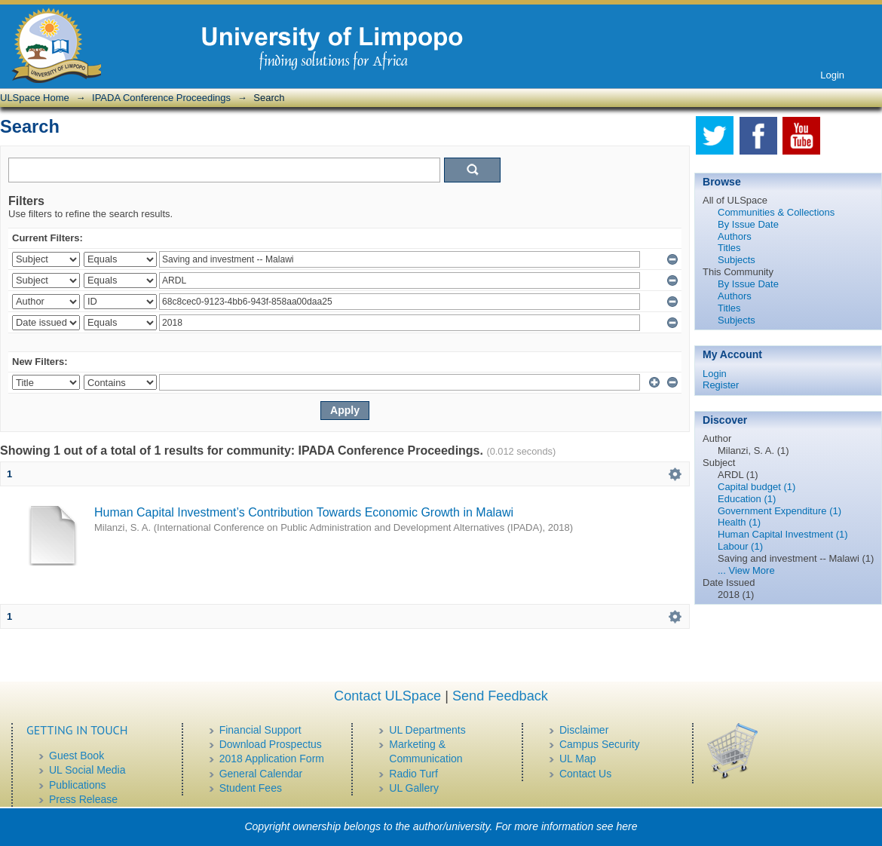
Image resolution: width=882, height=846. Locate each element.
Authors (735, 236)
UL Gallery (414, 788)
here (627, 826)
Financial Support (260, 730)
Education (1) (747, 498)
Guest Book (76, 755)
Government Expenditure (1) (779, 510)
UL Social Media (87, 770)
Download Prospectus (270, 744)
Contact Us (585, 774)
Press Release (83, 799)
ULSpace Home (34, 97)
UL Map (577, 759)
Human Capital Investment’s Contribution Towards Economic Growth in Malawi (303, 512)
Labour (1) (740, 546)
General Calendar (261, 774)
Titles (729, 247)
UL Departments (427, 730)
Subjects (736, 259)
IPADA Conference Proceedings (161, 97)
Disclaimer (583, 730)
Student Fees (250, 788)
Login (832, 75)
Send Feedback (500, 695)
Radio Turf (413, 774)
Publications (77, 785)
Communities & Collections (776, 212)
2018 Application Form (271, 759)
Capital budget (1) (756, 486)
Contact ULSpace (387, 695)
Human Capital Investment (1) (783, 534)
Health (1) (739, 522)
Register (721, 385)
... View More (746, 570)
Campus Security (599, 744)
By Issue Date (748, 224)
